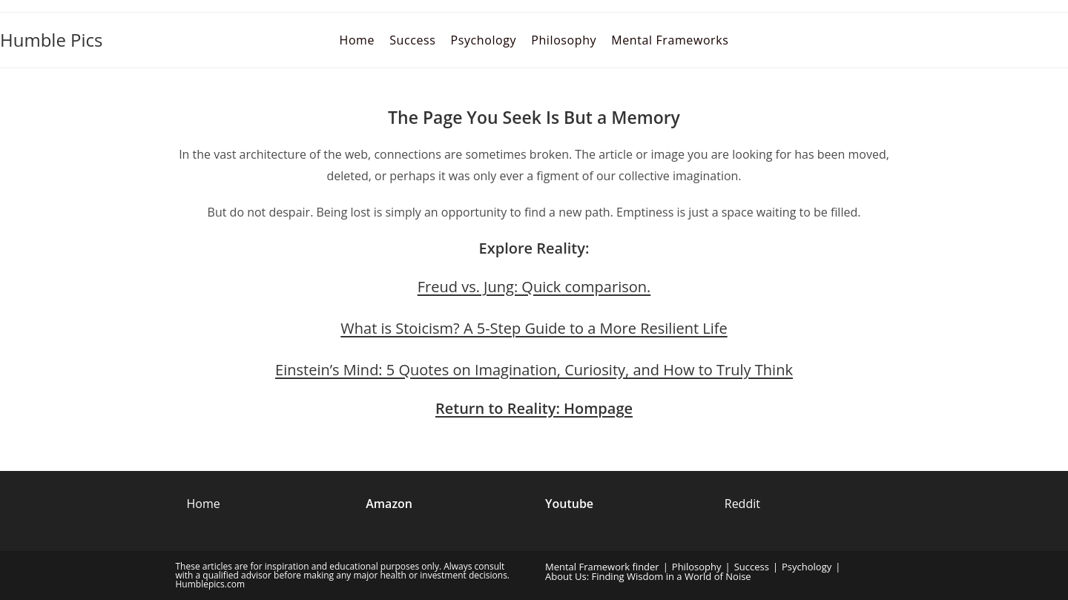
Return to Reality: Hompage (534, 408)
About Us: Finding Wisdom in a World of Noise (648, 576)
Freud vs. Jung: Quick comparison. (534, 287)
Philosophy (697, 566)
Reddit (742, 503)
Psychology (806, 566)
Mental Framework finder (602, 566)
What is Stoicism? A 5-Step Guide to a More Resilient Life (533, 328)
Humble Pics (51, 39)
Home (203, 503)
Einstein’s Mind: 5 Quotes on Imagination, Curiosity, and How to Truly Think (534, 370)
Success (751, 566)
